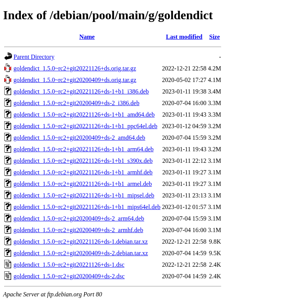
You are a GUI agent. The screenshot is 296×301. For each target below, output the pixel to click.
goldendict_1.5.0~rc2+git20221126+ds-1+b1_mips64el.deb (86, 207)
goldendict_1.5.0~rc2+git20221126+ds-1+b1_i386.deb (81, 91)
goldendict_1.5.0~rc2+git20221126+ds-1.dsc (68, 264)
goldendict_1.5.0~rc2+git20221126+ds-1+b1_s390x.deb (83, 160)
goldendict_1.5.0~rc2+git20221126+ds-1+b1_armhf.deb (83, 172)
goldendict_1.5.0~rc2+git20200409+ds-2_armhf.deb (78, 230)
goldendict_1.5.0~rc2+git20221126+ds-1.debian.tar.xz (80, 241)
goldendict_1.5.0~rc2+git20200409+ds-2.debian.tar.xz (80, 253)
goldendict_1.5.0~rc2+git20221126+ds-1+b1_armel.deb (82, 184)
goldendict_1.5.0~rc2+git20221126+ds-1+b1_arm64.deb (83, 149)
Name (87, 36)
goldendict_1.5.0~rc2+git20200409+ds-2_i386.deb (76, 103)
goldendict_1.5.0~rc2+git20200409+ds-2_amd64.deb (79, 137)
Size (214, 36)
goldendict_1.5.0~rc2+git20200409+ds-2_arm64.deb (78, 218)
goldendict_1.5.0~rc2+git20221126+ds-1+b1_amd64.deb (84, 114)
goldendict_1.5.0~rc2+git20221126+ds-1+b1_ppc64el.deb (85, 126)
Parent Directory (33, 57)
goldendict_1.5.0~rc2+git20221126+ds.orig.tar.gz (74, 68)
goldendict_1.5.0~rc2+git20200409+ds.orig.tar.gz (74, 80)
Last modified (184, 36)
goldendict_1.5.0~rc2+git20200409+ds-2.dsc (68, 276)
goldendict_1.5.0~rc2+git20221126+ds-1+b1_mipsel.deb (83, 195)
